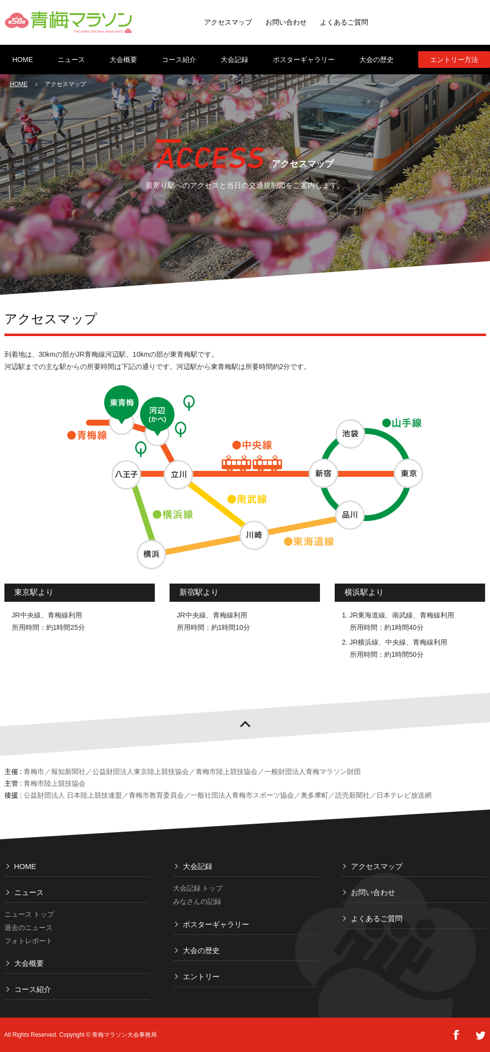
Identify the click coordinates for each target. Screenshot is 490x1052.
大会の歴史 (201, 950)
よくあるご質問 (344, 22)
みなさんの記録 (197, 901)
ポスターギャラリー (216, 924)
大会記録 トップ (198, 888)
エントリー (201, 976)
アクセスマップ (228, 22)
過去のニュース (28, 927)
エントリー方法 (454, 59)
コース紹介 (32, 989)
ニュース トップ (29, 914)
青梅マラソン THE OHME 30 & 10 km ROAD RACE (68, 22)
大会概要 (29, 963)
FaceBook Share (456, 1035)
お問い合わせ (286, 22)
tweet (481, 1035)
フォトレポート (28, 941)
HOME (19, 84)
